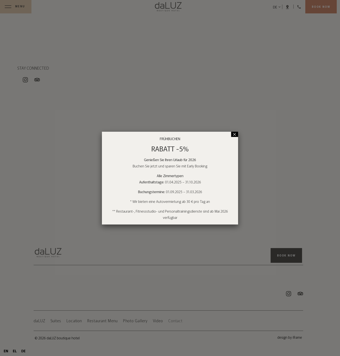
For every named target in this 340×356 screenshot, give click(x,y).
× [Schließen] (235, 134)
